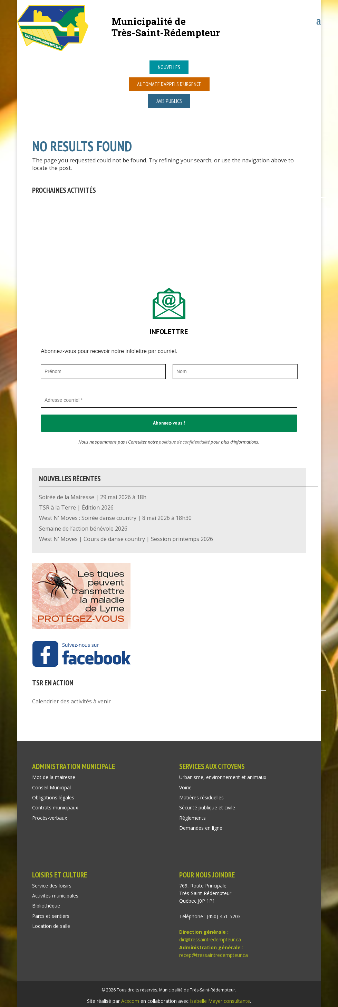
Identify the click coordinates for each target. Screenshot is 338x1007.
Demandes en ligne (200, 828)
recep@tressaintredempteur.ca (213, 955)
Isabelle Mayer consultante (220, 1001)
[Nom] (235, 371)
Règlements (192, 818)
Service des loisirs (51, 885)
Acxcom (130, 1001)
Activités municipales (55, 895)
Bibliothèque (46, 905)
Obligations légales (53, 797)
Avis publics (169, 100)
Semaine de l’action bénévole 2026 (83, 528)
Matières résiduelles (201, 797)
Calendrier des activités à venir (71, 701)
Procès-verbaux (49, 818)
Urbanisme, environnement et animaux (222, 777)
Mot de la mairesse (53, 777)
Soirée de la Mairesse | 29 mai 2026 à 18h (92, 497)
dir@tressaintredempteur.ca (210, 939)
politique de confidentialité (184, 442)
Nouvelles (169, 67)
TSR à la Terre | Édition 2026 (76, 507)
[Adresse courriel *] (169, 400)
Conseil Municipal (51, 787)
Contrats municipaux (55, 807)
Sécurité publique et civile (207, 807)
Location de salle (51, 926)
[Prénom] (103, 371)
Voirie (185, 787)
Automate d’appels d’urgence (169, 83)
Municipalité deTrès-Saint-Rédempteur (166, 27)
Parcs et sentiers (50, 916)
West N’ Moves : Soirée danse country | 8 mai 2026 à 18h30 (115, 518)
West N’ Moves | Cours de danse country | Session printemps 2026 (126, 539)
